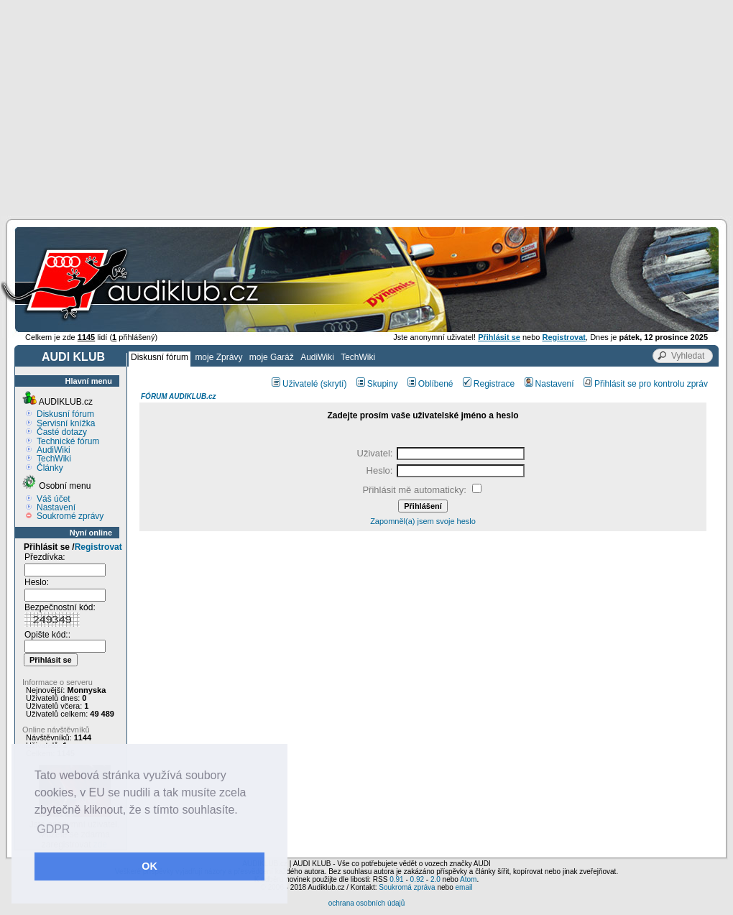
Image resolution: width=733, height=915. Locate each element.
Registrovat (98, 547)
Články (50, 468)
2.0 (435, 879)
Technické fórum (68, 441)
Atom (468, 879)
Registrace (489, 384)
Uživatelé (295, 384)
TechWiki (358, 357)
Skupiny (377, 384)
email (463, 887)
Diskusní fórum (159, 357)
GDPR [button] (53, 829)
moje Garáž (271, 357)
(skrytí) (334, 384)
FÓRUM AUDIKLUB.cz (178, 396)
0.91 (396, 879)
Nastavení (56, 507)
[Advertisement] (367, 107)
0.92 (417, 879)
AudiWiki (317, 357)
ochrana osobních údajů (366, 903)
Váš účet (53, 499)
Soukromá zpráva (407, 887)
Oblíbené (430, 384)
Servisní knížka (66, 423)
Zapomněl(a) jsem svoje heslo (423, 521)
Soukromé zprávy (70, 516)
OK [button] (149, 866)
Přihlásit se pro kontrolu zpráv (646, 384)
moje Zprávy (218, 357)
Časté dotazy (62, 432)
